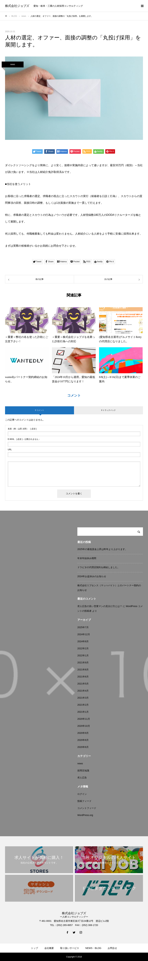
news (12, 64)
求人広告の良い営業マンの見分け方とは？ (99, 606)
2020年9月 (83, 733)
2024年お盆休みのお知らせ (91, 576)
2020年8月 (83, 740)
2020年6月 (83, 747)
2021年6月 (83, 676)
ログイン (82, 794)
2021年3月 (83, 697)
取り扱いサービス (69, 948)
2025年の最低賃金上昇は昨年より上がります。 (102, 549)
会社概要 (49, 948)
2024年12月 (83, 634)
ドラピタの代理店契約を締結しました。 (98, 567)
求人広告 (82, 777)
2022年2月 (83, 648)
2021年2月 (83, 704)
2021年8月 (83, 669)
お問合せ (112, 948)
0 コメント (39, 410)
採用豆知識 (83, 770)
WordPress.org (85, 815)
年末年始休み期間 (86, 558)
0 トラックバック (108, 410)
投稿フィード (84, 801)
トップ (34, 948)
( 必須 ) (22, 429)
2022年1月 (83, 655)
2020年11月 (83, 719)
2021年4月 (83, 690)
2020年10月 (83, 726)
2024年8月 (83, 641)
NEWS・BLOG (93, 948)
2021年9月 (83, 662)
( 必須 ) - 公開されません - (24, 439)
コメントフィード (86, 808)
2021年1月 (83, 711)
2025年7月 (83, 627)
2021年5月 (83, 683)
